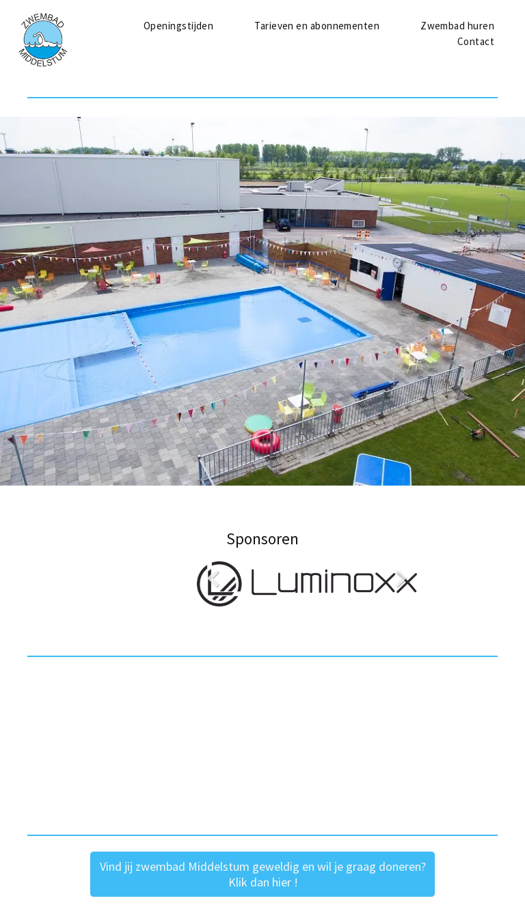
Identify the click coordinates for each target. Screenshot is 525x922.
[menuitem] (178, 26)
